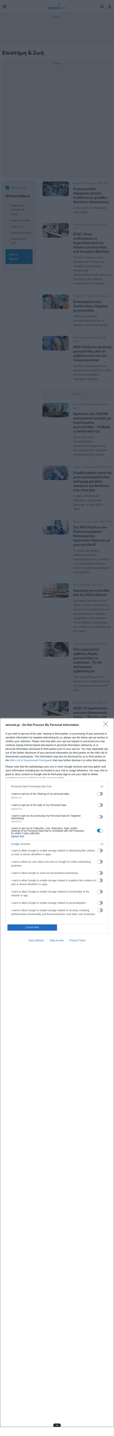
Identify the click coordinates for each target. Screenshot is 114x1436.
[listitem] (57, 786)
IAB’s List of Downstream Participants (31, 760)
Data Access (57, 940)
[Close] (106, 725)
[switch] (100, 794)
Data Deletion (36, 940)
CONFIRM (32, 927)
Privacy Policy (77, 940)
